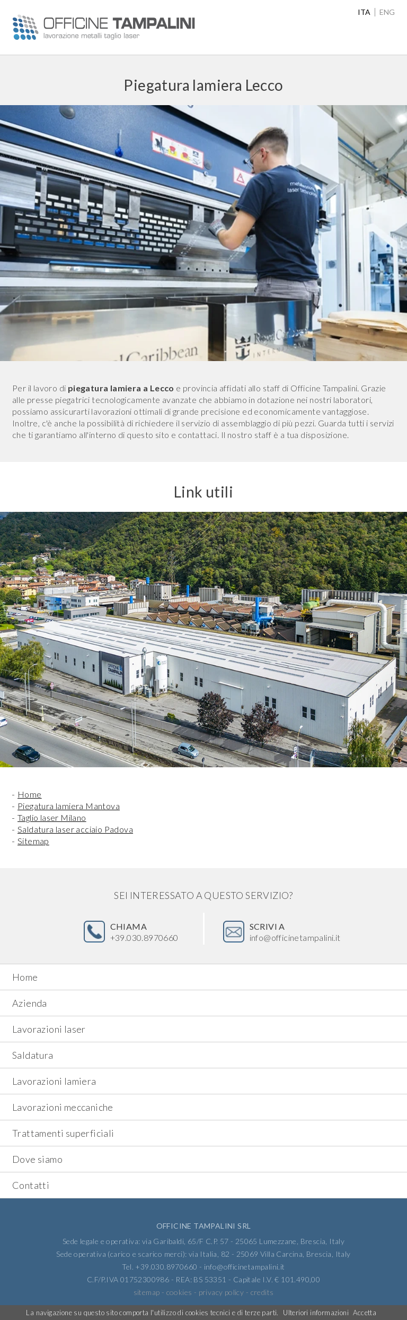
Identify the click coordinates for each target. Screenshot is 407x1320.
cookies (179, 1292)
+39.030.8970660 (144, 931)
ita (364, 12)
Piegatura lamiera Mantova (68, 806)
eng (387, 12)
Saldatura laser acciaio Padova (75, 829)
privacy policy (221, 1292)
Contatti (30, 1185)
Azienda (29, 1003)
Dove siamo (37, 1159)
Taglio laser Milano (51, 817)
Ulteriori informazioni (316, 1312)
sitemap (147, 1292)
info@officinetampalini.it (295, 931)
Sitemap (33, 841)
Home (29, 794)
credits (262, 1292)
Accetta (364, 1312)
